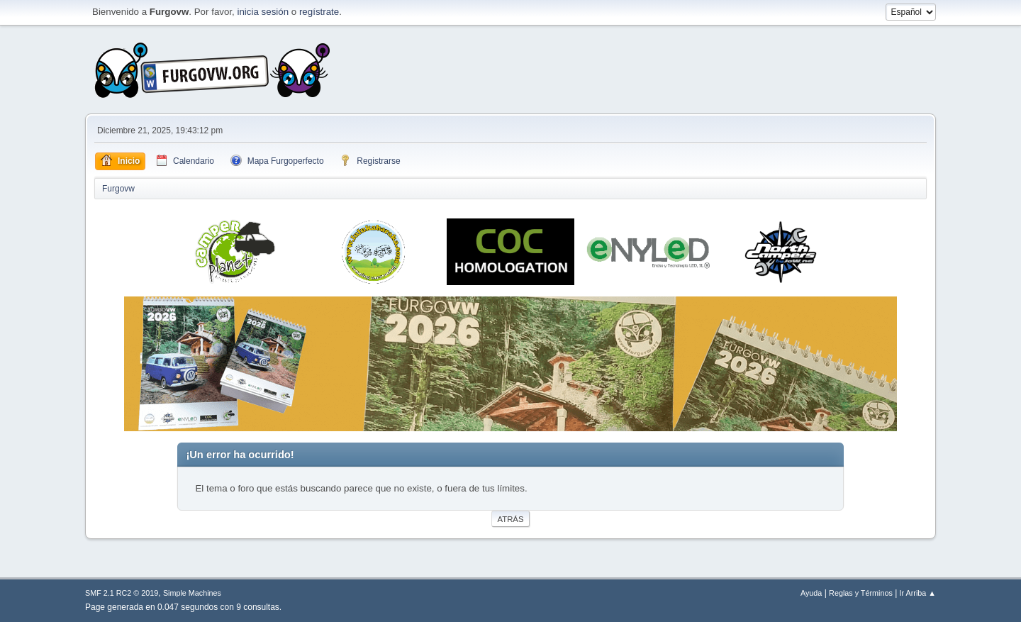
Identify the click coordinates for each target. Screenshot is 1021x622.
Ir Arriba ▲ (918, 593)
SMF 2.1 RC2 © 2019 (121, 593)
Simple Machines (192, 593)
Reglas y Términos (861, 593)
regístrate (319, 11)
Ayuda (811, 593)
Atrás (511, 519)
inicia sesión (263, 11)
